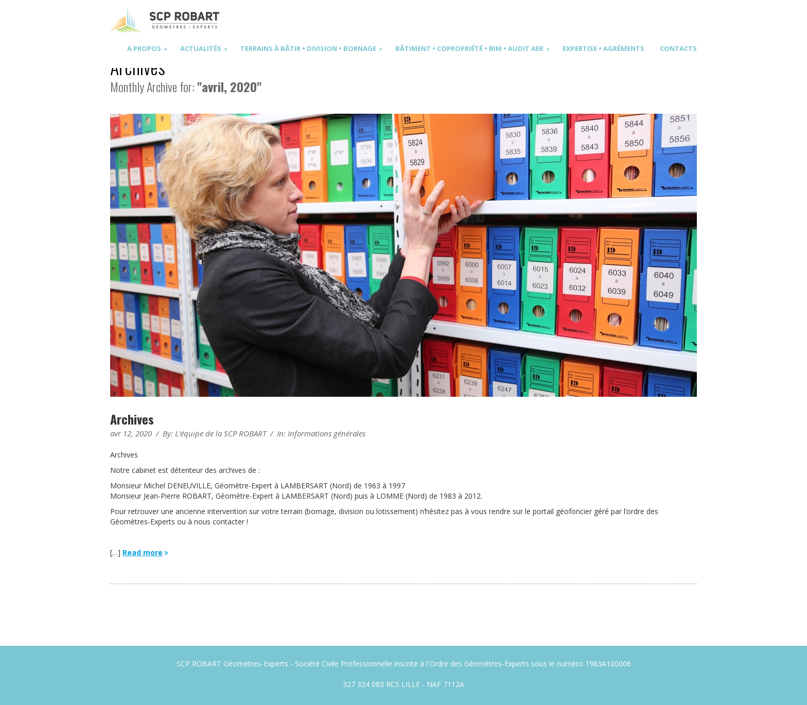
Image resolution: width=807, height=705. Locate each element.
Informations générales (326, 433)
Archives (132, 419)
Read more (146, 552)
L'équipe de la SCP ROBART (220, 433)
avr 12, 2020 (131, 433)
